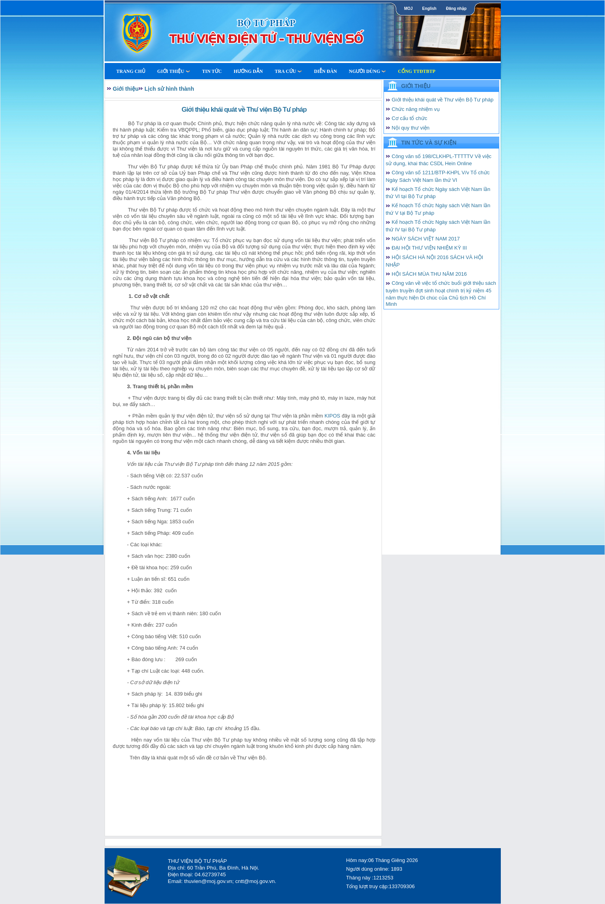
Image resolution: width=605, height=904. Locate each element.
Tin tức (212, 71)
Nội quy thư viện (411, 128)
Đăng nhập (456, 8)
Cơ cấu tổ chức (410, 118)
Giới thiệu (173, 71)
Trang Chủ (130, 71)
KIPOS (332, 416)
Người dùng (367, 71)
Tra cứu (288, 71)
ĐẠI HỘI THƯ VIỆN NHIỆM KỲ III (429, 248)
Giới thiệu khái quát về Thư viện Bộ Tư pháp (443, 100)
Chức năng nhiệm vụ (416, 109)
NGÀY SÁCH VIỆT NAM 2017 (426, 239)
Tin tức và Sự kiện (429, 142)
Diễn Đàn (325, 71)
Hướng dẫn (248, 71)
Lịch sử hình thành (169, 89)
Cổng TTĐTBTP (416, 71)
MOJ (408, 8)
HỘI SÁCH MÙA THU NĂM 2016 (429, 274)
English (429, 8)
